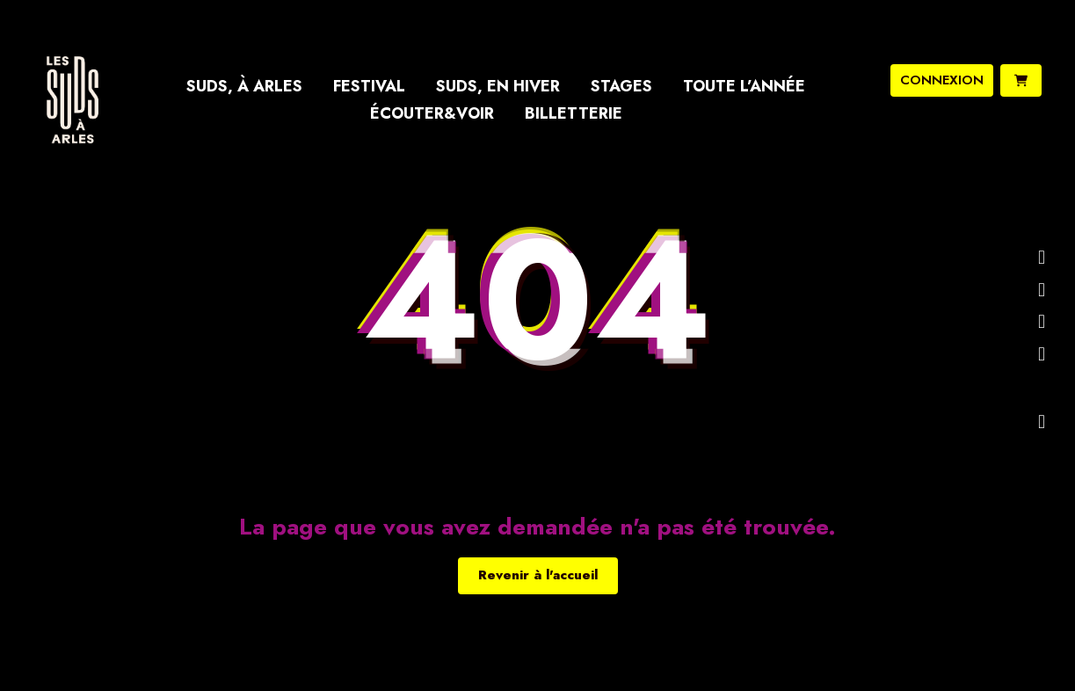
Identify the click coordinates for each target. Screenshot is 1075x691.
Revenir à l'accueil (538, 575)
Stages (621, 86)
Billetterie (573, 113)
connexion (942, 80)
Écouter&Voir (432, 113)
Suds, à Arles (244, 86)
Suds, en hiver (498, 86)
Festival (369, 86)
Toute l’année (744, 86)
